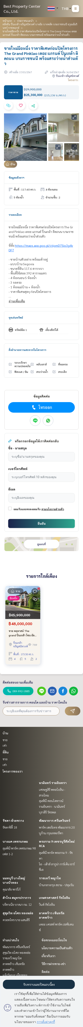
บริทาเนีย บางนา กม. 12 (17, 904)
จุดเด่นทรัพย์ (16, 317)
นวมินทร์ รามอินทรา (53, 783)
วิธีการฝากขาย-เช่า (54, 964)
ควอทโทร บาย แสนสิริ (16, 920)
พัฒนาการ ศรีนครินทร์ (54, 820)
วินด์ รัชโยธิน (47, 904)
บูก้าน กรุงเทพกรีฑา (51, 833)
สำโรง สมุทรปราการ (17, 898)
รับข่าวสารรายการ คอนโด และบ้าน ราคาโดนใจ (35, 702)
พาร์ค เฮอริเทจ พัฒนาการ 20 (57, 827)
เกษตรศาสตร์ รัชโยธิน (54, 898)
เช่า (5, 745)
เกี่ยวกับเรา (48, 956)
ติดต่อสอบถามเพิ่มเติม (18, 682)
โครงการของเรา (13, 771)
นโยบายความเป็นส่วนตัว (57, 948)
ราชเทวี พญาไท (50, 878)
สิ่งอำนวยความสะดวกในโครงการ (27, 350)
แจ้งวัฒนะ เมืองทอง (15, 975)
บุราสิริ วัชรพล (47, 812)
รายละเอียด (15, 214)
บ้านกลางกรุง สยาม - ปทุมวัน (56, 885)
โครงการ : (73, 80)
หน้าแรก (7, 20)
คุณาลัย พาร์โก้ (12, 889)
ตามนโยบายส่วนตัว (52, 509)
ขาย (5, 740)
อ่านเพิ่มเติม (17, 301)
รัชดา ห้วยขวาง (13, 820)
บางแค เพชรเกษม (15, 841)
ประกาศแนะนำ (25, 20)
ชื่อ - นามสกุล (17, 448)
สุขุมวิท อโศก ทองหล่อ (18, 913)
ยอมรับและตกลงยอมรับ (27, 509)
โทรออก (41, 407)
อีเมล (11, 489)
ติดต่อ (46, 972)
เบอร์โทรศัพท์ (17, 469)
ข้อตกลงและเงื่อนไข (54, 940)
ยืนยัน (42, 523)
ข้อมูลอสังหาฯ (16, 177)
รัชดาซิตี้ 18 (10, 827)
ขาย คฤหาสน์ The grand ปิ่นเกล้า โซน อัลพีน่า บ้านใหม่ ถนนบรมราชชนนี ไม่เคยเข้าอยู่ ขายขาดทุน (23, 633)
